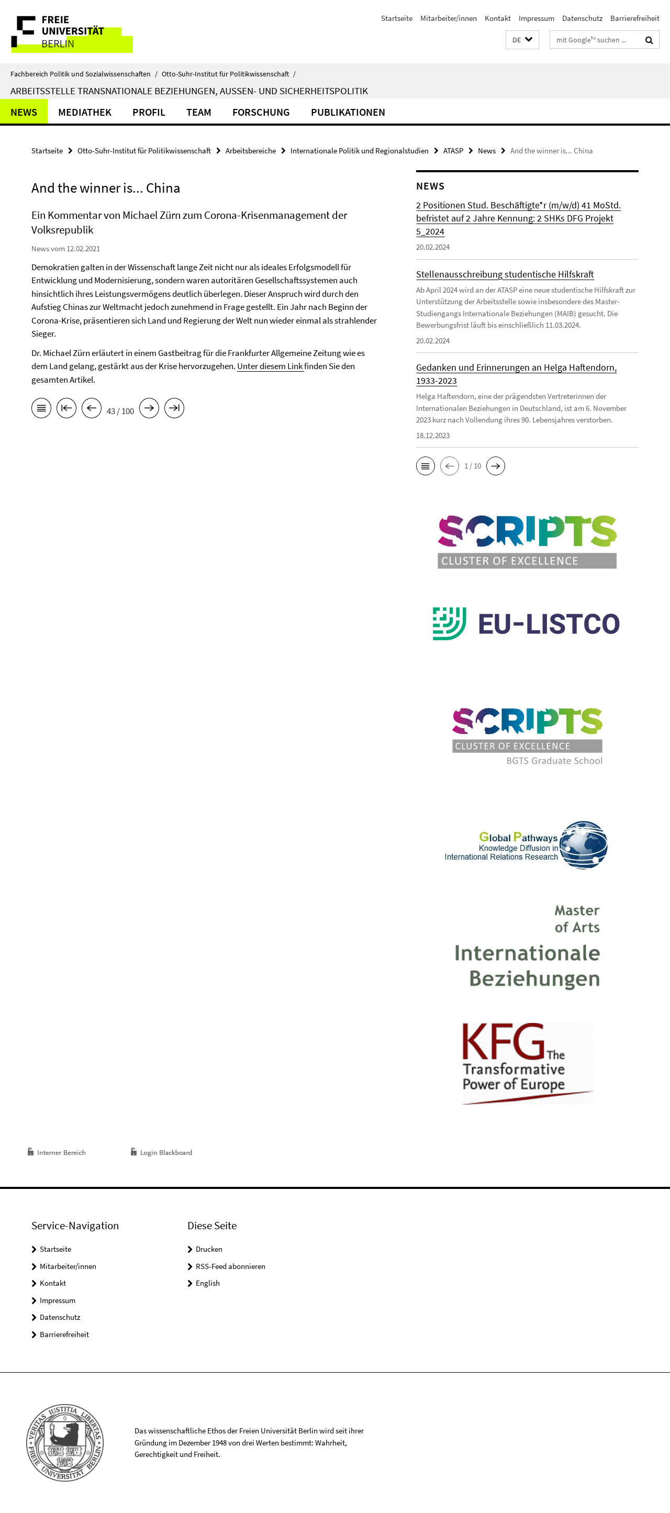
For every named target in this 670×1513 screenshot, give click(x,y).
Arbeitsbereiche (251, 150)
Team (198, 111)
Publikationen (348, 111)
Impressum (536, 18)
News (23, 111)
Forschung (261, 111)
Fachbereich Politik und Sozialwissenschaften (84, 73)
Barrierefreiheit (635, 18)
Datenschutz (582, 18)
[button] (522, 40)
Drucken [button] (209, 1249)
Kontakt (498, 18)
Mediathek (84, 111)
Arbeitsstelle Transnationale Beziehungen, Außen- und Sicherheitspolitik (189, 90)
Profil (148, 111)
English (208, 1283)
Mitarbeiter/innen (448, 18)
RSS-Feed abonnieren (230, 1266)
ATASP (453, 150)
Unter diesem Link (270, 366)
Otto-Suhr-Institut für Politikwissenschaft (229, 73)
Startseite (396, 18)
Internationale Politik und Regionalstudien (360, 150)
